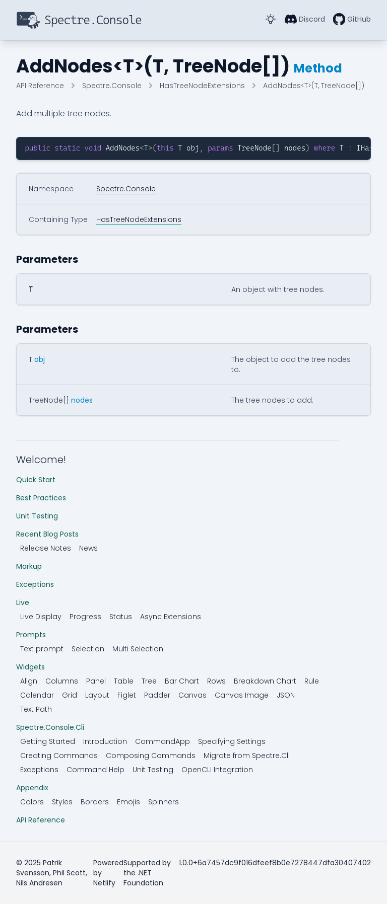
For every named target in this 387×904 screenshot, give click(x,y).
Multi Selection (137, 649)
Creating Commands (59, 755)
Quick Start (35, 480)
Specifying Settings (232, 741)
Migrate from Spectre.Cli (247, 755)
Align (28, 681)
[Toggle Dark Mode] (271, 19)
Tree (149, 681)
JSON (286, 695)
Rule (311, 681)
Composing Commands (151, 755)
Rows (216, 681)
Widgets (30, 667)
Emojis (128, 802)
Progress (85, 617)
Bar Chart (182, 681)
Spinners (163, 802)
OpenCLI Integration (217, 770)
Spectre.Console (112, 86)
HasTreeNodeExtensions (202, 86)
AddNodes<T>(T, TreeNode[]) (313, 86)
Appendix (32, 788)
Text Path (36, 709)
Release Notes (45, 548)
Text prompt (41, 649)
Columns (61, 681)
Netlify (104, 883)
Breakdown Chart (265, 681)
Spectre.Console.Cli (50, 727)
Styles (62, 802)
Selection (88, 649)
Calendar (37, 695)
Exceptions (35, 584)
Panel (96, 681)
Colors (32, 802)
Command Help (95, 770)
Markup (29, 566)
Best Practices (41, 498)
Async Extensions (170, 617)
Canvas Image (242, 695)
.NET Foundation (143, 878)
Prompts (31, 635)
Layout (97, 695)
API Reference (40, 820)
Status (120, 617)
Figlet (126, 695)
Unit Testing (37, 516)
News (88, 548)
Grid (69, 695)
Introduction (105, 741)
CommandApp (162, 741)
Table (124, 681)
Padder (157, 695)
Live (22, 602)
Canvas (192, 695)
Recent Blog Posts (47, 534)
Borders (95, 802)
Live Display (40, 617)
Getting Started (47, 741)
